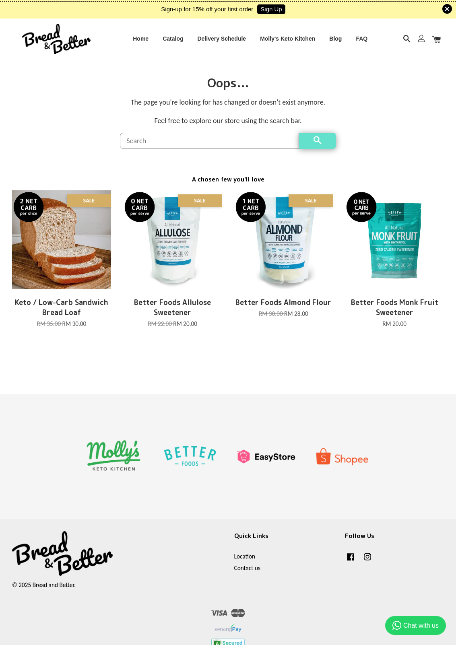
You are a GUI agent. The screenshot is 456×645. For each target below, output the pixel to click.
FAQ (361, 39)
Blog (335, 39)
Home (141, 39)
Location (245, 557)
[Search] (209, 142)
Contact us (247, 569)
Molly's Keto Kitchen (287, 39)
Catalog (173, 39)
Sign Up (271, 9)
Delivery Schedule (222, 39)
